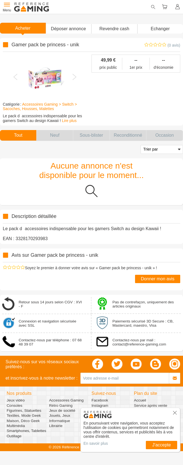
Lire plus (69, 120)
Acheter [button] (22, 28)
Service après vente (150, 405)
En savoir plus (95, 443)
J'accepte (161, 445)
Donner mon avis (157, 278)
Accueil (140, 400)
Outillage (14, 436)
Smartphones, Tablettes (26, 431)
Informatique (59, 421)
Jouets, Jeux (59, 415)
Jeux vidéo (16, 400)
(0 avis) (173, 45)
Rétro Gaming (61, 405)
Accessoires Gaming (66, 400)
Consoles (14, 405)
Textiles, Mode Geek (24, 415)
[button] (69, 29)
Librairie (55, 426)
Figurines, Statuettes (24, 410)
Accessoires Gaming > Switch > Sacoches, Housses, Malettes (40, 106)
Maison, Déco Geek (23, 421)
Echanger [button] (160, 28)
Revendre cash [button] (114, 28)
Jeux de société (62, 410)
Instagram (100, 405)
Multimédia (16, 426)
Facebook (100, 400)
